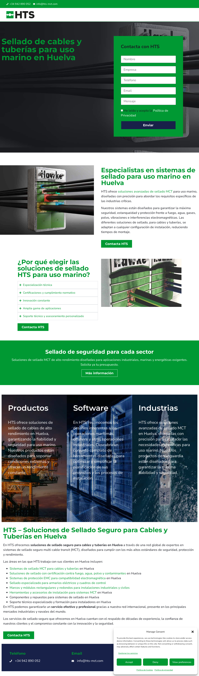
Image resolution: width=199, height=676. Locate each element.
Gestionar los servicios (128, 653)
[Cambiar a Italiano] (180, 4)
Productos (28, 408)
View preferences (181, 662)
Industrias (158, 408)
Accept (129, 662)
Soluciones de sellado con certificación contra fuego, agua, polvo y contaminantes (68, 573)
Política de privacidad (164, 670)
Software (90, 408)
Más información (99, 373)
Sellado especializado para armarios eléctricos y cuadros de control (58, 583)
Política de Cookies (144, 670)
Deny (155, 662)
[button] (192, 631)
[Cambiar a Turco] (189, 4)
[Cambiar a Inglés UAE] (186, 4)
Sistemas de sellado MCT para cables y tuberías (44, 568)
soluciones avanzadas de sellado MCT (145, 191)
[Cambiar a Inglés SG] (183, 4)
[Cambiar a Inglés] (177, 4)
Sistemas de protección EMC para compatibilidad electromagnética (58, 578)
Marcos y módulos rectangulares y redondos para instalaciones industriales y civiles (70, 588)
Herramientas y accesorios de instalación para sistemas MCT (53, 592)
